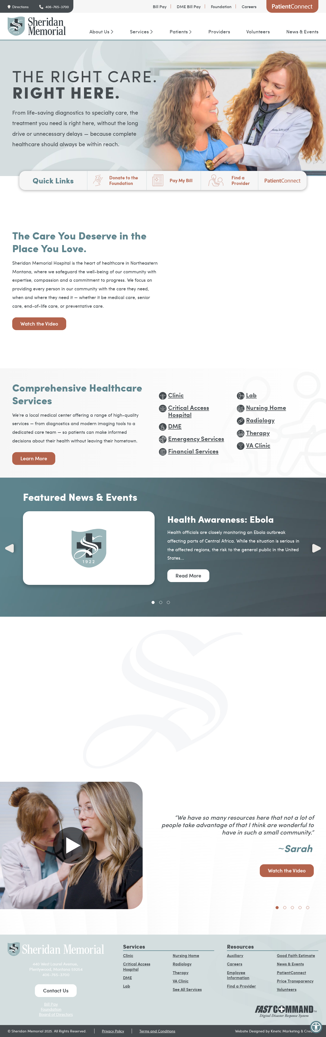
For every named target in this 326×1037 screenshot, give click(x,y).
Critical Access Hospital (136, 966)
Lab (126, 986)
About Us (99, 31)
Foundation (221, 6)
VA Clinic (180, 981)
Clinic (128, 955)
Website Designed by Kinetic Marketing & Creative (276, 1031)
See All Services (187, 989)
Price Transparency (295, 981)
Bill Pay (160, 6)
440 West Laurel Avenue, (56, 963)
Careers (249, 6)
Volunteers (258, 31)
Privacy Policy (113, 1031)
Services (139, 31)
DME (127, 977)
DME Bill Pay (189, 6)
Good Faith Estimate (296, 955)
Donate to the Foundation (123, 180)
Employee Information (238, 975)
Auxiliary (235, 955)
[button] (316, 1027)
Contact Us (56, 990)
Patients (179, 31)
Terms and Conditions (157, 1031)
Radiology (182, 964)
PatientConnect (292, 6)
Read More (188, 575)
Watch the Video (39, 323)
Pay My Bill (181, 180)
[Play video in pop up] (71, 845)
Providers (219, 31)
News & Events (302, 31)
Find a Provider (241, 180)
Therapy (180, 972)
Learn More (33, 458)
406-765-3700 (57, 6)
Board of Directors (56, 1014)
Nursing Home (186, 955)
